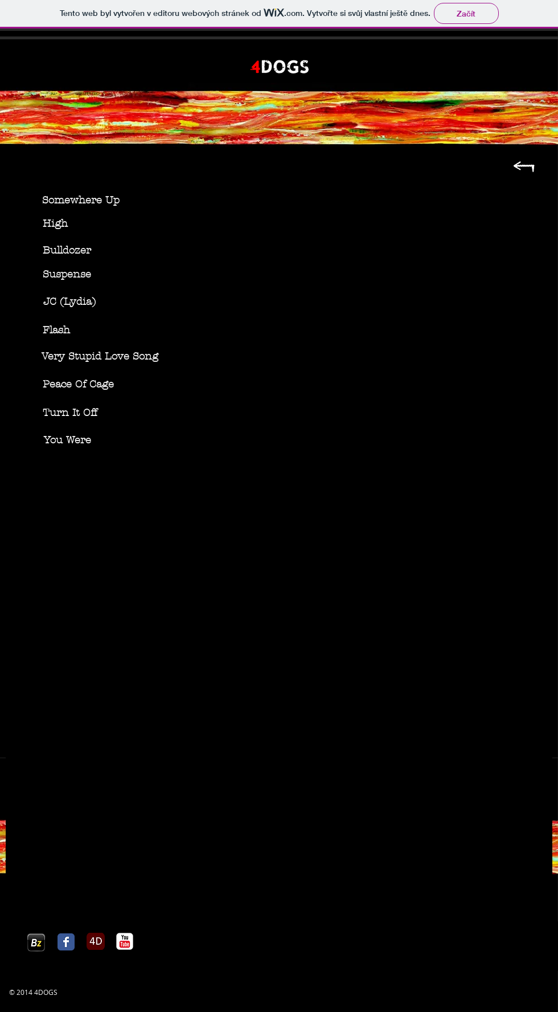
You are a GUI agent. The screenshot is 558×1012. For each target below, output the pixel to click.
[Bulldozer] (67, 250)
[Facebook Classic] (66, 941)
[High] (55, 224)
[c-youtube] (124, 941)
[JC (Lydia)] (69, 302)
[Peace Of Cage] (78, 384)
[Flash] (56, 330)
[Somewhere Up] (81, 200)
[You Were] (67, 440)
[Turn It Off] (69, 413)
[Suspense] (67, 274)
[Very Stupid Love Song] (100, 356)
